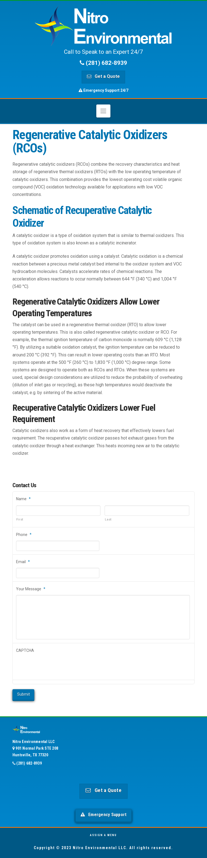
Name (23, 499)
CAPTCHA (25, 650)
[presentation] (58, 666)
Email (23, 562)
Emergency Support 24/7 (103, 90)
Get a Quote (103, 76)
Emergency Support (104, 814)
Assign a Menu (103, 835)
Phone (24, 534)
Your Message (30, 589)
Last (108, 519)
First (19, 519)
